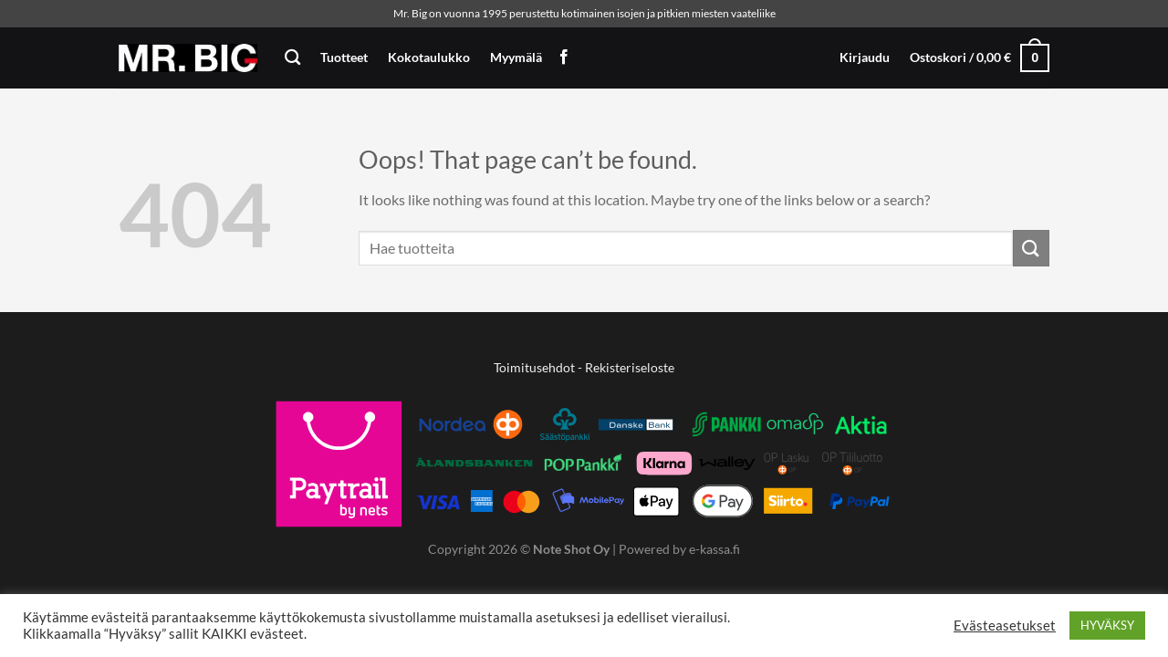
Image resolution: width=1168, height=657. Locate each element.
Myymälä (516, 57)
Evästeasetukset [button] (1005, 625)
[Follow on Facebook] (564, 57)
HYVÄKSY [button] (1107, 625)
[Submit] (1031, 248)
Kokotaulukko (429, 57)
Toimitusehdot (534, 367)
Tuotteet (344, 57)
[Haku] (292, 58)
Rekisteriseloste (629, 367)
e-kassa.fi (714, 549)
